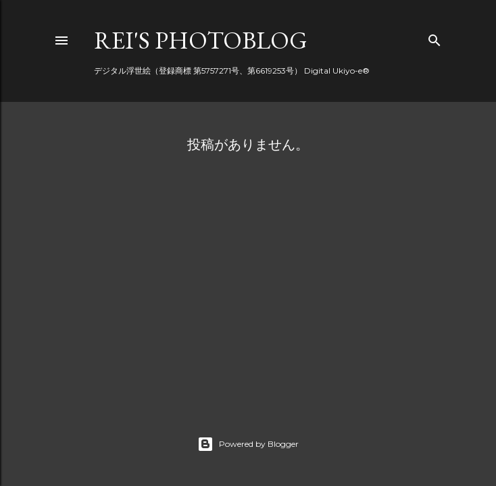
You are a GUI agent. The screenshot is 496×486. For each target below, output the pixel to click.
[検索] (434, 37)
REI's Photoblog (200, 40)
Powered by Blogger (248, 444)
